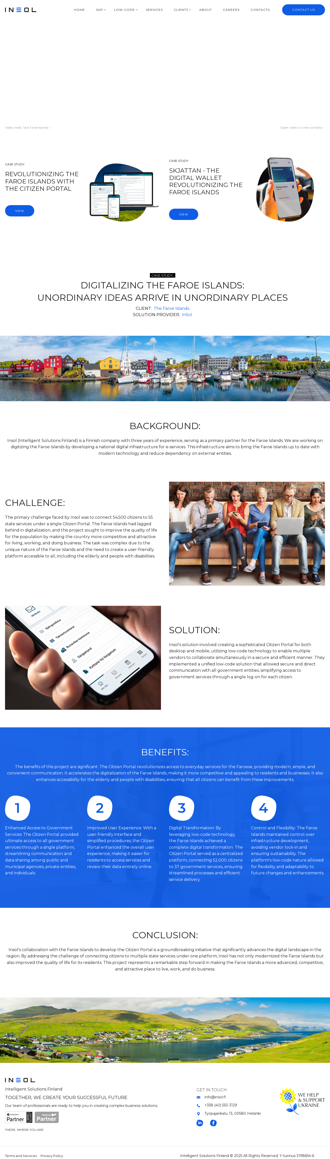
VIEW (19, 211)
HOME (79, 10)
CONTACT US (303, 10)
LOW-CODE (124, 10)
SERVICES (154, 10)
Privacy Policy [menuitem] (52, 1156)
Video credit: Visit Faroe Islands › (28, 127)
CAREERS (231, 10)
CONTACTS (260, 10)
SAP (99, 10)
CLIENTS (181, 10)
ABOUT (205, 10)
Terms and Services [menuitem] (21, 1156)
